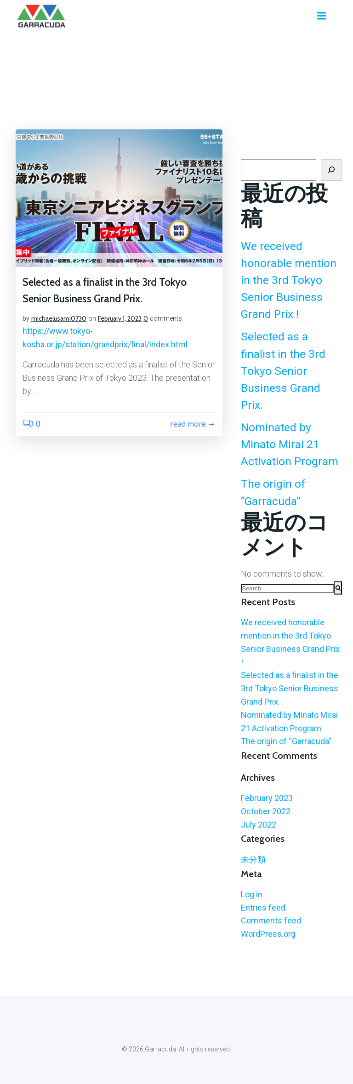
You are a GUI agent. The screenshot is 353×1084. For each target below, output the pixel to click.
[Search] (331, 170)
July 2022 (258, 824)
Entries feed (263, 907)
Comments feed (271, 920)
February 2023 (267, 798)
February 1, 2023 (120, 318)
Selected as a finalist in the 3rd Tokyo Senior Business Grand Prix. (283, 370)
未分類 (253, 859)
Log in (251, 894)
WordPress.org (268, 934)
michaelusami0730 (58, 318)
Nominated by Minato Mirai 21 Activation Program (289, 444)
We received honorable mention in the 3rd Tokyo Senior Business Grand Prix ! (288, 280)
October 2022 (265, 811)
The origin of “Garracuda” (286, 741)
